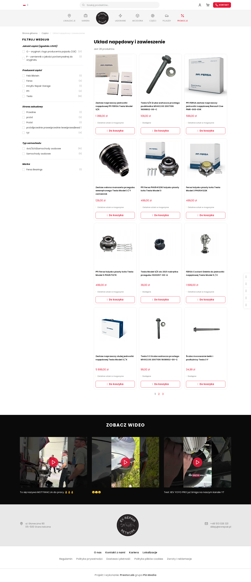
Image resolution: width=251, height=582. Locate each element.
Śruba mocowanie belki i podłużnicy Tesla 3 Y (199, 358)
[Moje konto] (198, 5)
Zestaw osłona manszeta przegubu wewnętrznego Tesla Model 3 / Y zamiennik (115, 191)
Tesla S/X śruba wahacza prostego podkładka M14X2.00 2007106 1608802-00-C (160, 107)
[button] (52, 47)
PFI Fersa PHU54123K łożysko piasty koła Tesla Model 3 (160, 189)
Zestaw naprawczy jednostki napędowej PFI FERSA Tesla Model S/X (114, 107)
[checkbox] (49, 52)
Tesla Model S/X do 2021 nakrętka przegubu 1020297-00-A (159, 274)
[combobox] (120, 5)
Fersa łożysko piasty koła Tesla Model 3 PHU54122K (203, 189)
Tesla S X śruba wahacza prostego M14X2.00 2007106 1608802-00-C (160, 358)
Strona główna (29, 33)
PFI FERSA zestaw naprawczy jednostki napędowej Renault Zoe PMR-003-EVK (204, 107)
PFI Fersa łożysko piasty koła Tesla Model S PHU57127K (114, 274)
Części (45, 33)
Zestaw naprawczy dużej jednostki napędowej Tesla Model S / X (115, 358)
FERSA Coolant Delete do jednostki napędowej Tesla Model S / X (205, 274)
